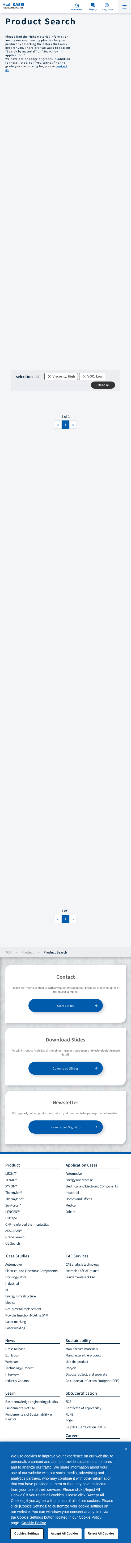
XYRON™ (11, 1186)
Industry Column (17, 1380)
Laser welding (15, 1327)
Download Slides (65, 1068)
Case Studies (17, 1255)
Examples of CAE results (82, 1270)
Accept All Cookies (65, 1533)
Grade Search (14, 1237)
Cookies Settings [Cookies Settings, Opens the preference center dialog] (26, 1533)
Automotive (74, 1173)
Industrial (72, 1192)
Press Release (15, 1348)
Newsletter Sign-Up (65, 1127)
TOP (8, 952)
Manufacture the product (83, 1355)
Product (28, 952)
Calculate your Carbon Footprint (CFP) (92, 1380)
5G (7, 1289)
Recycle (71, 1367)
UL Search (12, 1243)
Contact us (65, 1005)
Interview (12, 1374)
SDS (68, 1401)
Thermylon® (13, 1192)
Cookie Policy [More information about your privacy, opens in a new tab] (34, 1523)
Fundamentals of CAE (81, 1277)
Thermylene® (14, 1198)
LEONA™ (11, 1173)
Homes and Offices (79, 1198)
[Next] (73, 424)
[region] (65, 1492)
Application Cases (82, 1165)
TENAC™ (11, 1179)
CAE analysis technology (82, 1264)
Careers (72, 1435)
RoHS (70, 1414)
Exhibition (12, 1355)
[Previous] (58, 424)
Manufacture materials (82, 1348)
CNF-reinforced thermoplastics (27, 1224)
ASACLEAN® (13, 1230)
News (10, 1340)
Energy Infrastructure (20, 1296)
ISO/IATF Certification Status (86, 1427)
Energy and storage (79, 1179)
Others (70, 1211)
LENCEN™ (12, 1211)
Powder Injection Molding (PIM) (27, 1315)
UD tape (11, 1218)
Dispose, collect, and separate (86, 1374)
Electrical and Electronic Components (92, 1186)
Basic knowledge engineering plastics (31, 1401)
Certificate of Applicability (83, 1407)
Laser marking (15, 1321)
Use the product (77, 1361)
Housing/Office (16, 1277)
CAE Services (77, 1255)
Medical (71, 1205)
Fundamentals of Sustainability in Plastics (28, 1416)
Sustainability (78, 1340)
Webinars (12, 1361)
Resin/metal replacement (23, 1308)
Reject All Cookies (101, 1533)
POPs (70, 1420)
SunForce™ (13, 1205)
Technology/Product (19, 1367)
